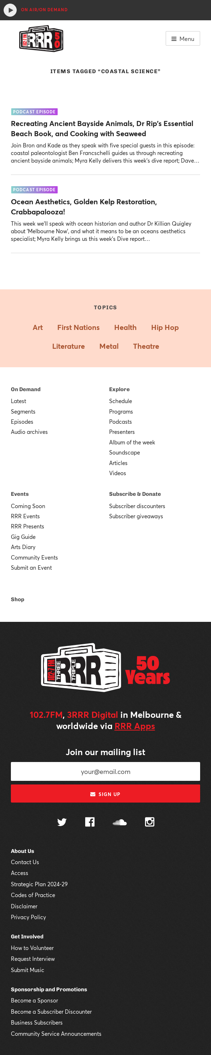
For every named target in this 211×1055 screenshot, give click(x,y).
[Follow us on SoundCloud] (120, 823)
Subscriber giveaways (136, 516)
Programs (121, 411)
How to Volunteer (32, 947)
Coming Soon (28, 506)
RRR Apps (135, 726)
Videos (117, 473)
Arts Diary (23, 546)
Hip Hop (165, 327)
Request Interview (33, 958)
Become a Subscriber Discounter (51, 1011)
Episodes (22, 421)
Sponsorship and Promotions (49, 989)
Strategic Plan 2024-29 (39, 884)
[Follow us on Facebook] (90, 823)
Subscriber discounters (137, 506)
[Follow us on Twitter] (62, 823)
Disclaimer (24, 906)
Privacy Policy (28, 917)
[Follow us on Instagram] (149, 823)
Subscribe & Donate (135, 494)
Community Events (34, 557)
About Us (22, 851)
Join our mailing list (105, 752)
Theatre (146, 346)
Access (19, 872)
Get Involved (27, 936)
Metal (109, 346)
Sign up (105, 794)
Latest (18, 401)
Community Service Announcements (56, 1033)
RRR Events (25, 516)
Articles (118, 462)
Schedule (120, 401)
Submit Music (27, 970)
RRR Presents (27, 526)
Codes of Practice (33, 895)
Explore (119, 389)
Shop (17, 599)
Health (125, 327)
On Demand (26, 389)
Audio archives (29, 431)
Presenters (122, 431)
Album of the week (132, 442)
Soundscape (124, 452)
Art (38, 327)
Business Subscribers (37, 1022)
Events (20, 494)
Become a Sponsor (34, 1000)
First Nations (78, 327)
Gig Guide (23, 536)
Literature (68, 346)
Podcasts (120, 421)
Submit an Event (31, 567)
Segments (23, 411)
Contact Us (25, 862)
